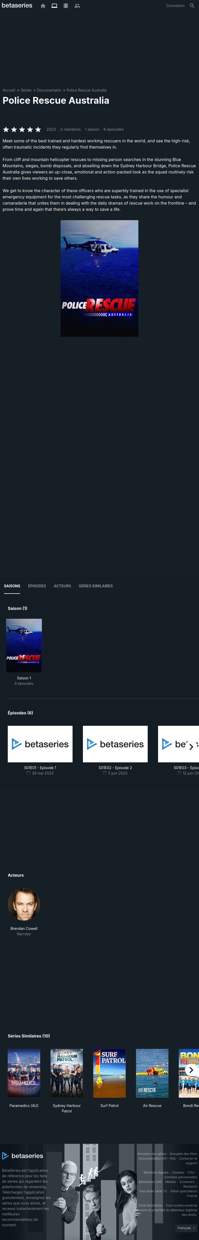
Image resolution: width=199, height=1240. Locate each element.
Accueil (9, 90)
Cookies (178, 1172)
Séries (26, 90)
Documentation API (153, 1158)
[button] (24, 912)
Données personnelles (180, 1177)
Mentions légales (156, 1172)
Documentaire (49, 90)
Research (190, 1186)
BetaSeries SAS (150, 1182)
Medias (170, 1182)
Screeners (186, 1182)
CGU (191, 1172)
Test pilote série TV (153, 1191)
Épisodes (37, 586)
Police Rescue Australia (87, 90)
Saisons (12, 586)
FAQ (173, 1158)
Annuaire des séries (151, 1154)
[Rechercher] (192, 5)
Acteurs (62, 586)
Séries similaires (96, 586)
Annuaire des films (183, 1154)
